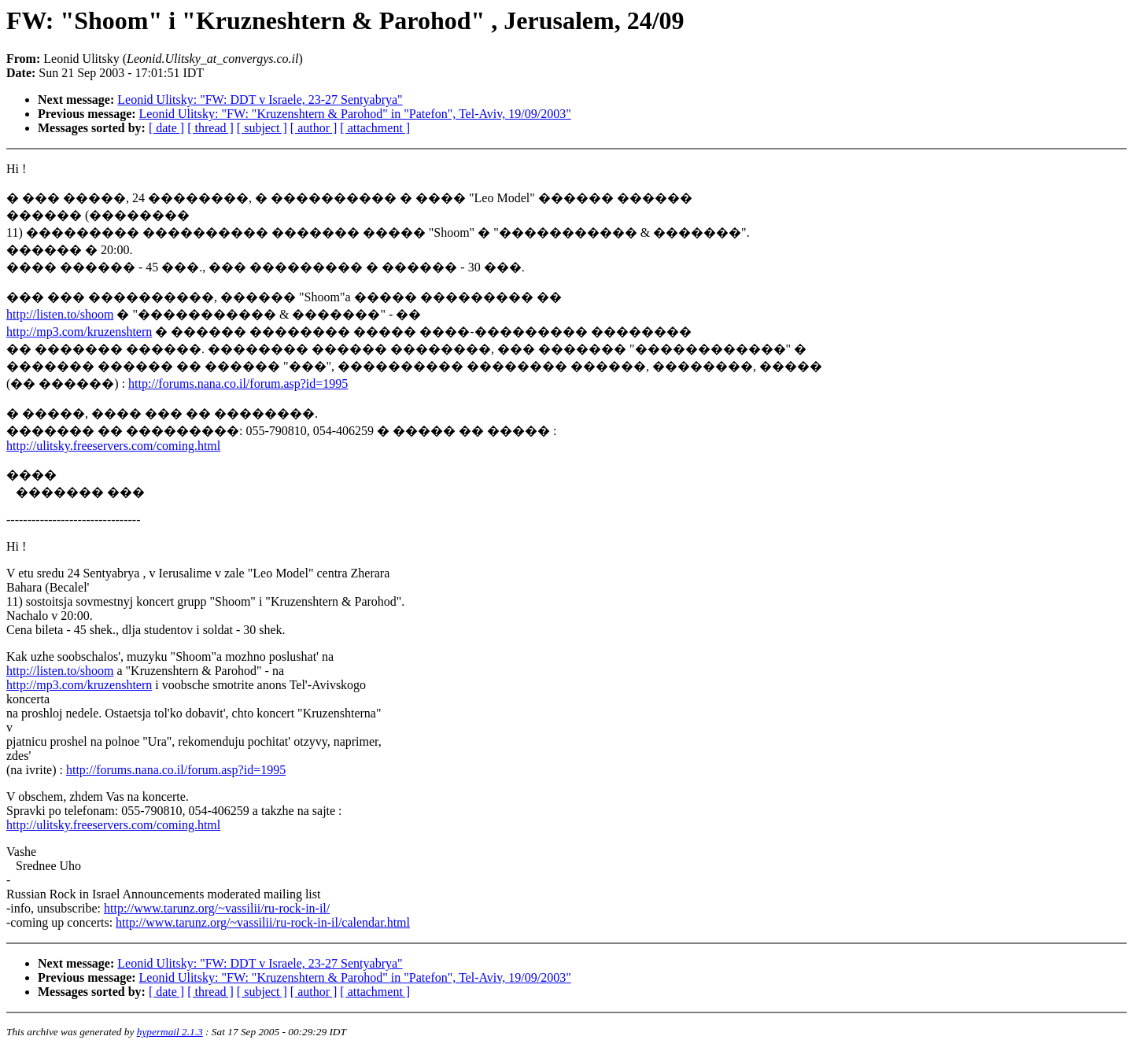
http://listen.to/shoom (59, 314)
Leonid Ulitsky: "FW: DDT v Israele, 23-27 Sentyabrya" (259, 99)
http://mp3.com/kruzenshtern (79, 331)
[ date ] (166, 128)
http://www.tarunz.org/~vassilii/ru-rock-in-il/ (217, 908)
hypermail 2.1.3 (170, 1032)
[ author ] (314, 128)
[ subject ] (262, 128)
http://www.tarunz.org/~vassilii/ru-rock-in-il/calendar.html (263, 922)
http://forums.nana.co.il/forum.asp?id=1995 (238, 383)
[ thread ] (210, 128)
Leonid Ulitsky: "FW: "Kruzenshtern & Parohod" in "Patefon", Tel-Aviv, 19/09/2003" (355, 113)
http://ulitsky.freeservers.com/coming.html (113, 445)
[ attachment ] (375, 128)
